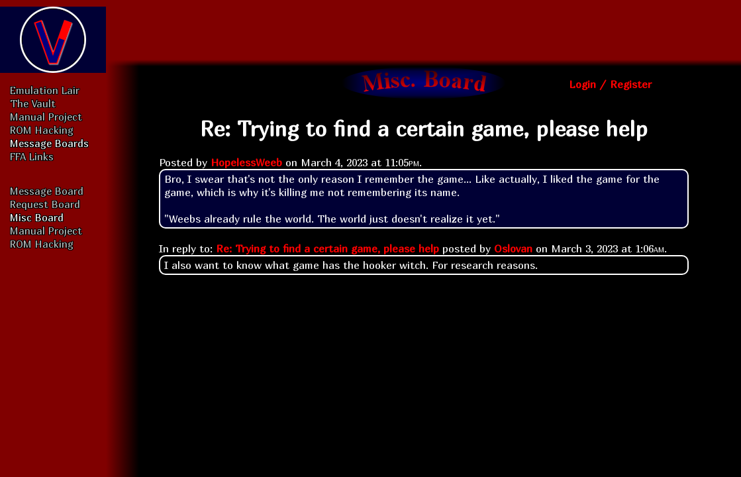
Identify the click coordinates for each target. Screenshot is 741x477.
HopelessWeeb (246, 162)
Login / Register (610, 84)
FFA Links (32, 156)
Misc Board (37, 217)
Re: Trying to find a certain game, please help (327, 248)
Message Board (46, 191)
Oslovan (513, 248)
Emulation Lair (44, 90)
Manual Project (46, 117)
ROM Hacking (42, 130)
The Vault (33, 103)
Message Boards (49, 143)
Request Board (45, 204)
